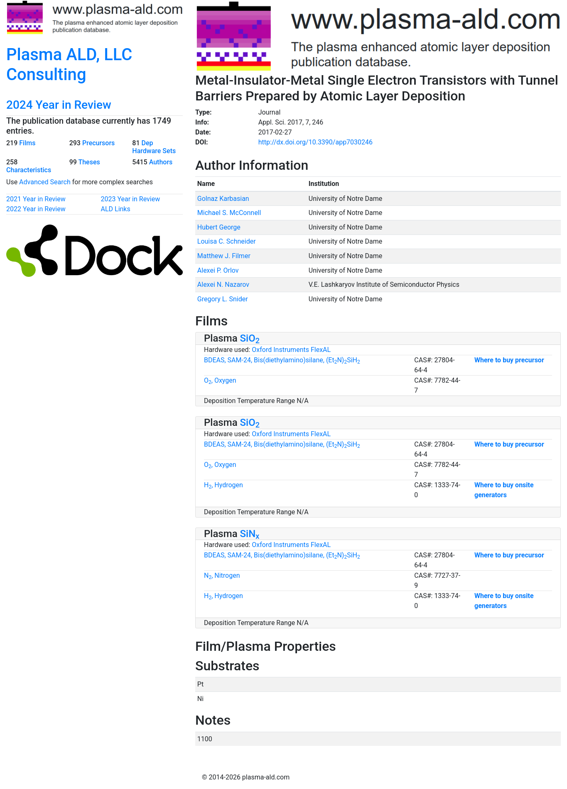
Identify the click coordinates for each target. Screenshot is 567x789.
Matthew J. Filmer (223, 256)
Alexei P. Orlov (218, 270)
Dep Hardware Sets (154, 147)
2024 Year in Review (58, 105)
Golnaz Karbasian (223, 199)
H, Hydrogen (223, 485)
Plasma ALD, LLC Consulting (69, 64)
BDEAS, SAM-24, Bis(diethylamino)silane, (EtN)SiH (282, 360)
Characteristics (28, 170)
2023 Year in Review (130, 199)
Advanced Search (45, 182)
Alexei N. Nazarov (223, 284)
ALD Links (115, 209)
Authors (161, 162)
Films (27, 143)
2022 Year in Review (36, 209)
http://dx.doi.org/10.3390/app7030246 (315, 142)
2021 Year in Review (36, 199)
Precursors (98, 143)
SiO (250, 338)
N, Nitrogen (222, 575)
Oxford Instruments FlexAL (291, 350)
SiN (250, 534)
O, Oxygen (220, 380)
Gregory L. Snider (222, 299)
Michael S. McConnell (229, 213)
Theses (89, 162)
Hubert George (219, 227)
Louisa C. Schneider (226, 241)
